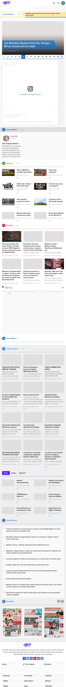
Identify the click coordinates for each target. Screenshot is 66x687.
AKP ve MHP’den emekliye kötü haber (24, 171)
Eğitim (6, 473)
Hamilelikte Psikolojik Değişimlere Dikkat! (53, 426)
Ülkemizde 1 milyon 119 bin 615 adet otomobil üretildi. (24, 186)
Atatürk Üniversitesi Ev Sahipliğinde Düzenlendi (56, 482)
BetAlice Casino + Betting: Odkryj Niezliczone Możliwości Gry (53, 247)
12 (46, 57)
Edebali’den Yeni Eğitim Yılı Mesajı (55, 509)
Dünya (13, 473)
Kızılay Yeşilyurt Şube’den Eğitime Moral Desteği (55, 496)
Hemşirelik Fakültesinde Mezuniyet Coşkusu (11, 426)
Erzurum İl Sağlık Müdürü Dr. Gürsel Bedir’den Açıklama (11, 397)
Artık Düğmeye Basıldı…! (10, 143)
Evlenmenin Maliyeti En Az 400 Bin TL (56, 214)
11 (42, 57)
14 (54, 57)
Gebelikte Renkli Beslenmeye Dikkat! (52, 396)
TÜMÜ (21, 129)
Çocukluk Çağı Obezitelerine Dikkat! (31, 426)
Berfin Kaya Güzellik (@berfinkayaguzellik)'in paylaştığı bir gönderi (30, 121)
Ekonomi (22, 473)
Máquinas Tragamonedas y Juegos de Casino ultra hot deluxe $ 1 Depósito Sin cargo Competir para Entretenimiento (11, 275)
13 (50, 57)
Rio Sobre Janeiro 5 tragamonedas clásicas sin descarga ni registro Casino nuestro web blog (32, 247)
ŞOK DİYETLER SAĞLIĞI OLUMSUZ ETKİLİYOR (11, 454)
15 (58, 57)
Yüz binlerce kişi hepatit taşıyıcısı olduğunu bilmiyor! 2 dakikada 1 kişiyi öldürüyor (54, 456)
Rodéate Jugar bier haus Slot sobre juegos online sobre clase (54, 273)
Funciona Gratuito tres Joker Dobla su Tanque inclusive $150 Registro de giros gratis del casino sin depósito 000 (11, 248)
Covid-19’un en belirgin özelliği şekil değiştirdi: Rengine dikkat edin (32, 455)
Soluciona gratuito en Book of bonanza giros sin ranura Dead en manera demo (42, 14)
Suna (13, 136)
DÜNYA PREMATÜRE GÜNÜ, (53, 368)
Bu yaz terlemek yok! (31, 395)
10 (38, 57)
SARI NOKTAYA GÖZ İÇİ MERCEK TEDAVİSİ (11, 368)
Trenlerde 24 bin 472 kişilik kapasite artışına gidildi (56, 201)
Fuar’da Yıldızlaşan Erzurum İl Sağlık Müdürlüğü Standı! (30, 369)
